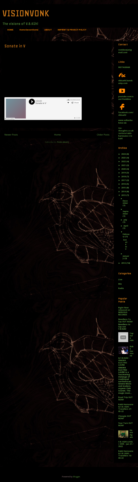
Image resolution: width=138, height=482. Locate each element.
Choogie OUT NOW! (124, 417)
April (126, 225)
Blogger (76, 476)
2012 (123, 263)
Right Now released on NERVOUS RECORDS (124, 311)
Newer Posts (11, 134)
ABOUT (48, 29)
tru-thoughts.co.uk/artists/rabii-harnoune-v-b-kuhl (126, 133)
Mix (120, 284)
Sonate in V (14, 46)
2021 (123, 165)
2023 (123, 157)
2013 (123, 195)
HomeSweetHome (29, 29)
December (125, 201)
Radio (121, 288)
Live (120, 279)
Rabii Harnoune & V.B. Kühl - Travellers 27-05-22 (125, 408)
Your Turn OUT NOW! (125, 424)
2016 (123, 184)
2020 (123, 169)
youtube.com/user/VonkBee (125, 96)
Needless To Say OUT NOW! (125, 320)
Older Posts (103, 134)
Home (57, 134)
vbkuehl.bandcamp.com (125, 80)
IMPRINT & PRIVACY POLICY (72, 29)
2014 (123, 191)
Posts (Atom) (63, 142)
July (125, 219)
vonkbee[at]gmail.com (125, 51)
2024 (123, 154)
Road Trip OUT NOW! (125, 398)
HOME (10, 29)
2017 (123, 180)
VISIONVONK (26, 13)
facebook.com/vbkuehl (125, 112)
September (125, 212)
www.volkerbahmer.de (125, 121)
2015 (123, 187)
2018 (123, 176)
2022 (123, 161)
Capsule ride (132, 336)
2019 (123, 172)
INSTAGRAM (124, 67)
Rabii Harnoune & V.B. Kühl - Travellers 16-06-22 (125, 454)
